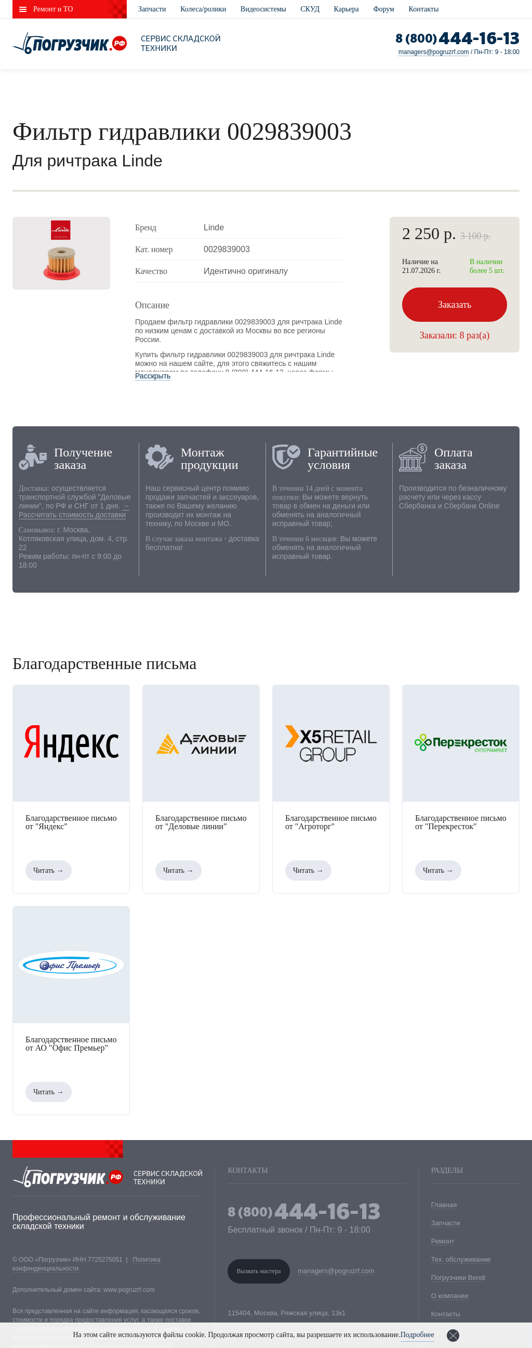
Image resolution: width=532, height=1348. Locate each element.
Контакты (424, 9)
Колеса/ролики (203, 9)
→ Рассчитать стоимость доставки (74, 510)
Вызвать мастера (258, 1271)
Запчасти (152, 9)
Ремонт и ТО (53, 9)
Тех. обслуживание (461, 1259)
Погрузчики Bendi (458, 1277)
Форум (383, 9)
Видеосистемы (263, 9)
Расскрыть (152, 376)
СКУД (310, 9)
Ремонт (443, 1241)
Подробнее (417, 1335)
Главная (444, 1205)
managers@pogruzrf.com (433, 52)
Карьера (346, 9)
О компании (450, 1296)
